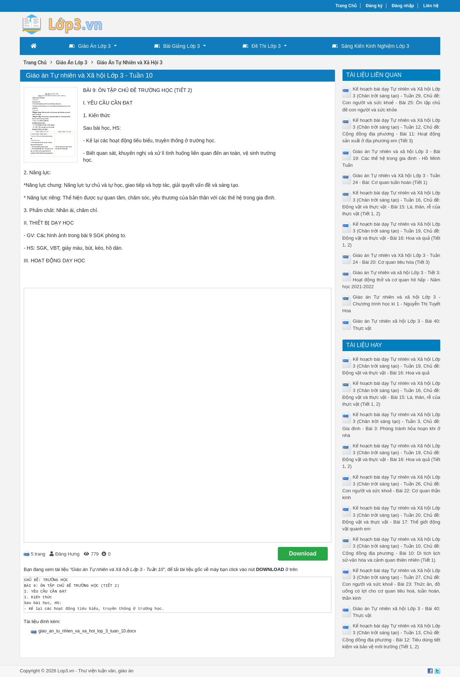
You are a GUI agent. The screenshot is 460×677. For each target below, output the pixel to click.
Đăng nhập (403, 5)
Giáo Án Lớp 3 (90, 46)
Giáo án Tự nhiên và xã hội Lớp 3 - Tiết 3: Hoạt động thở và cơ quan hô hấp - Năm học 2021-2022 (391, 279)
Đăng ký (374, 5)
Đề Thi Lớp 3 (262, 46)
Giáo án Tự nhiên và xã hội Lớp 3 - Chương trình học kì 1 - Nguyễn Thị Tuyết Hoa (391, 303)
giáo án (126, 670)
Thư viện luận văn (97, 670)
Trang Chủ (345, 5)
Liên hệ (430, 5)
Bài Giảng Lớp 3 (177, 46)
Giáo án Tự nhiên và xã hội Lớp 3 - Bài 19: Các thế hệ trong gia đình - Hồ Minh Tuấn (391, 158)
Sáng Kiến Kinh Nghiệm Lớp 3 (370, 46)
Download (302, 554)
